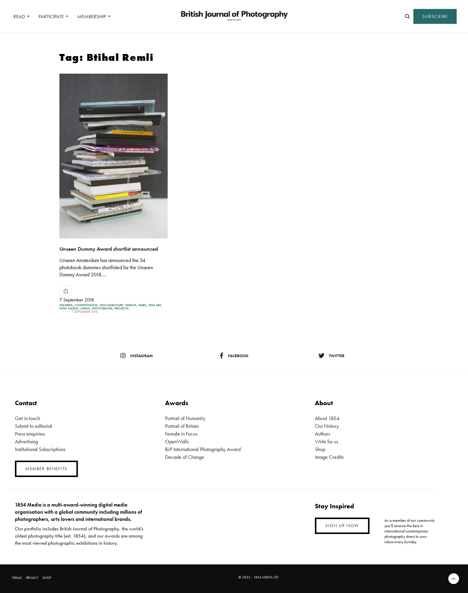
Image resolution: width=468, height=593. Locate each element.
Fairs (142, 305)
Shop (320, 449)
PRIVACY (32, 577)
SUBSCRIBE (435, 16)
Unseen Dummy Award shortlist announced (108, 248)
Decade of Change (184, 456)
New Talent (68, 308)
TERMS (17, 577)
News (85, 308)
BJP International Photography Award (203, 449)
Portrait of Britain (182, 425)
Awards (66, 305)
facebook (234, 356)
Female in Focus (181, 433)
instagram (136, 356)
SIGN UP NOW (342, 526)
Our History (327, 425)
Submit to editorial (33, 425)
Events (130, 305)
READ (19, 16)
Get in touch (27, 418)
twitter (331, 356)
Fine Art (154, 305)
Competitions (86, 305)
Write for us (326, 441)
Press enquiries (30, 433)
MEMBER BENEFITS (46, 469)
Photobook (102, 308)
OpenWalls (177, 441)
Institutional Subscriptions (40, 449)
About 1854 (327, 418)
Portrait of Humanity (185, 418)
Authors (322, 433)
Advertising (26, 441)
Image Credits (329, 456)
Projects (121, 308)
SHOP (46, 577)
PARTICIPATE (51, 16)
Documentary (111, 305)
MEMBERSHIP (91, 16)
